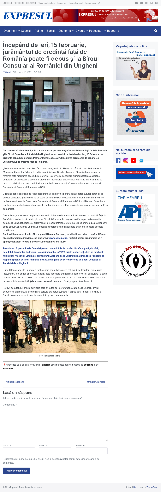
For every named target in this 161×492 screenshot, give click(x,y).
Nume (7, 445)
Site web (80, 445)
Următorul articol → (97, 381)
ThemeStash (152, 487)
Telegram (45, 364)
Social (8, 72)
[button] (156, 31)
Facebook (8, 368)
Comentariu (10, 404)
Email (43, 445)
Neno (135, 487)
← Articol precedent (13, 381)
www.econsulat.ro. (58, 238)
